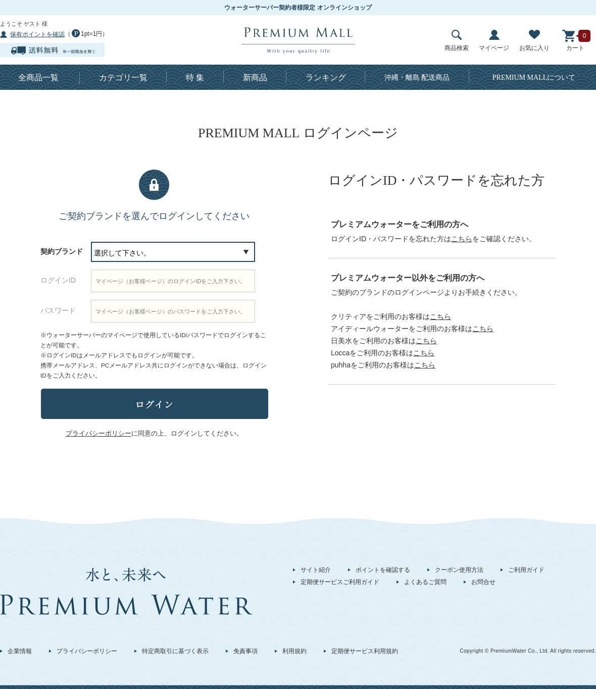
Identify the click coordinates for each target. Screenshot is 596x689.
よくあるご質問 (425, 582)
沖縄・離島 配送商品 (417, 77)
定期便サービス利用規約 (364, 651)
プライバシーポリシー (87, 651)
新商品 (255, 77)
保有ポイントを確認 (37, 34)
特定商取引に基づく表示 (175, 651)
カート (575, 40)
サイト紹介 (316, 569)
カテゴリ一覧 (123, 77)
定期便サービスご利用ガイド (340, 582)
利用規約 (294, 651)
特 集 (195, 77)
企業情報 (20, 651)
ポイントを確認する (383, 569)
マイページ (494, 40)
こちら (461, 239)
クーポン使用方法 (459, 569)
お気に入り (534, 40)
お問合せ (483, 582)
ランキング (326, 77)
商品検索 (456, 40)
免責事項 (245, 651)
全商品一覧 (38, 77)
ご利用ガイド (526, 569)
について (534, 77)
